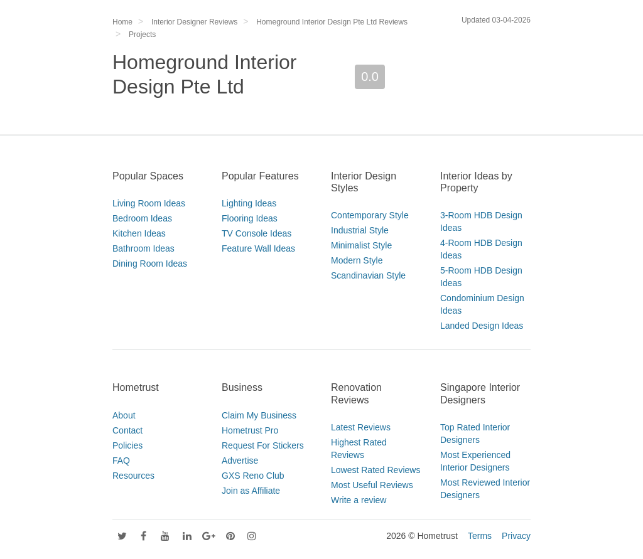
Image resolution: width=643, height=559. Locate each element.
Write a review (358, 500)
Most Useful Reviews (372, 485)
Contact (127, 430)
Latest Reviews (361, 427)
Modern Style (356, 260)
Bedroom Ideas (142, 218)
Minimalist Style (361, 245)
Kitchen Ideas (139, 233)
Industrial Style (360, 230)
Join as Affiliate (251, 491)
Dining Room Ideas (149, 263)
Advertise (240, 460)
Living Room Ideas (148, 203)
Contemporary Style (370, 215)
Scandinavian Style (368, 275)
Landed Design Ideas (481, 326)
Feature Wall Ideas (258, 248)
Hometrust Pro (250, 430)
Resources (133, 476)
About (124, 415)
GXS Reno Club (253, 476)
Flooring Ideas (250, 218)
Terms (480, 536)
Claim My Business (259, 415)
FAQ (121, 460)
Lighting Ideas (249, 203)
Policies (127, 445)
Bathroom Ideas (143, 248)
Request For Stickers (263, 445)
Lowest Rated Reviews (375, 470)
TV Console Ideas (256, 233)
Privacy (516, 536)
